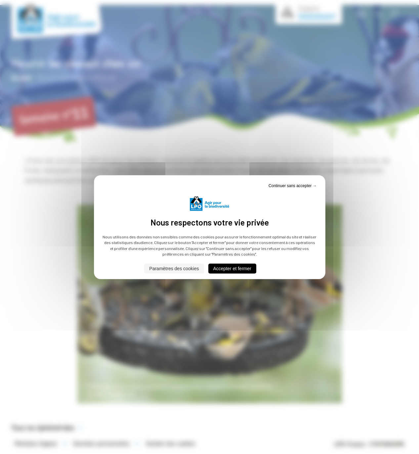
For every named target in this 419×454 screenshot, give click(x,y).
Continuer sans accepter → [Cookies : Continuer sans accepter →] (292, 185)
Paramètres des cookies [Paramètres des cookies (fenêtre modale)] (174, 268)
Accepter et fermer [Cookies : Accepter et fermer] (232, 268)
